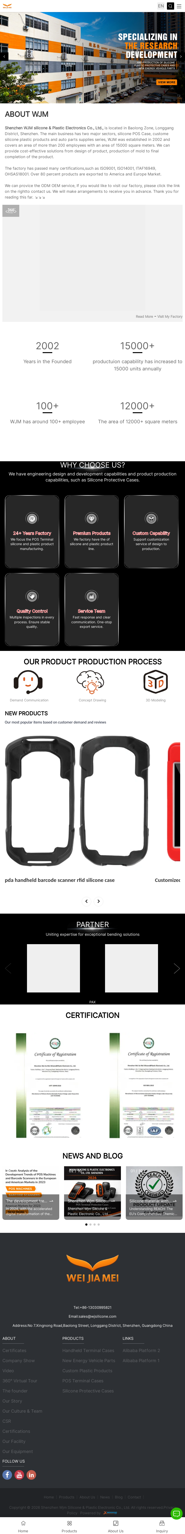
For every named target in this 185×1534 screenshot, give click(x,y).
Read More (144, 316)
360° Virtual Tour (19, 1381)
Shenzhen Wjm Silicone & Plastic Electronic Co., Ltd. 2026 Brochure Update (89, 1201)
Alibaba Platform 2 (141, 1350)
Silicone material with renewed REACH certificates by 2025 (150, 1201)
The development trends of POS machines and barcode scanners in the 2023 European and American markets (27, 1201)
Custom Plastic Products (87, 1370)
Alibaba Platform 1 (141, 1360)
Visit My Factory (170, 316)
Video (8, 1370)
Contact (134, 1497)
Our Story (12, 1401)
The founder (15, 1391)
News (105, 1497)
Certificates (14, 1350)
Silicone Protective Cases (88, 1391)
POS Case (141, 133)
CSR (6, 1421)
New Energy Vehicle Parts (88, 1360)
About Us (87, 1497)
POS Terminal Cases (82, 1381)
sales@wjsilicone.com (97, 1316)
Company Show (18, 1360)
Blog (119, 1497)
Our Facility (14, 1441)
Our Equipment (17, 1451)
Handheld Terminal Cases (88, 1350)
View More (17, 886)
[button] (4, 56)
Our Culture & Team (22, 1411)
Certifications (16, 1431)
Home (49, 1497)
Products (66, 1497)
